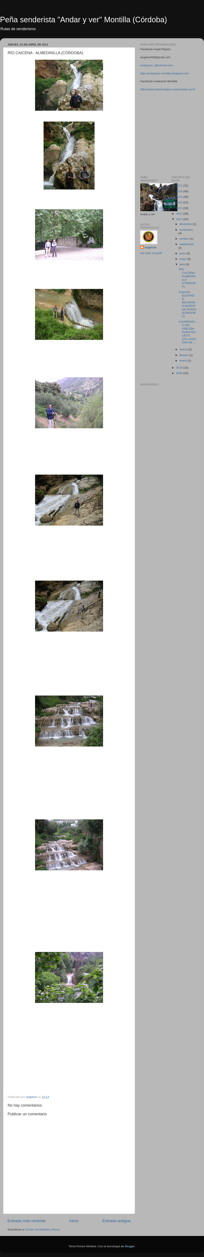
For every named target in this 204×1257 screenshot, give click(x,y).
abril (183, 264)
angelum (150, 247)
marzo (184, 349)
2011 (179, 219)
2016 (179, 191)
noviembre (186, 229)
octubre (185, 238)
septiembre (187, 244)
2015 (179, 196)
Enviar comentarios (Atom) (43, 1229)
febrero (185, 355)
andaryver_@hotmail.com (156, 65)
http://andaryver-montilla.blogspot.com (164, 73)
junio (183, 253)
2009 (179, 373)
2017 (179, 185)
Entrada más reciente (26, 1221)
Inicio (74, 1221)
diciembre (186, 224)
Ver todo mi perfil (151, 253)
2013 (179, 208)
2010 (179, 367)
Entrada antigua (116, 1221)
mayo (183, 258)
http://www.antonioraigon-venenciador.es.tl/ (167, 89)
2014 (179, 202)
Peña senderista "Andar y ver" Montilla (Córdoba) (83, 19)
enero (184, 360)
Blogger (130, 1246)
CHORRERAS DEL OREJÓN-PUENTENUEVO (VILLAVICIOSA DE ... (187, 332)
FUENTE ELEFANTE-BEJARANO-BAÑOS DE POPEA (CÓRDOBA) (187, 304)
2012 (179, 213)
